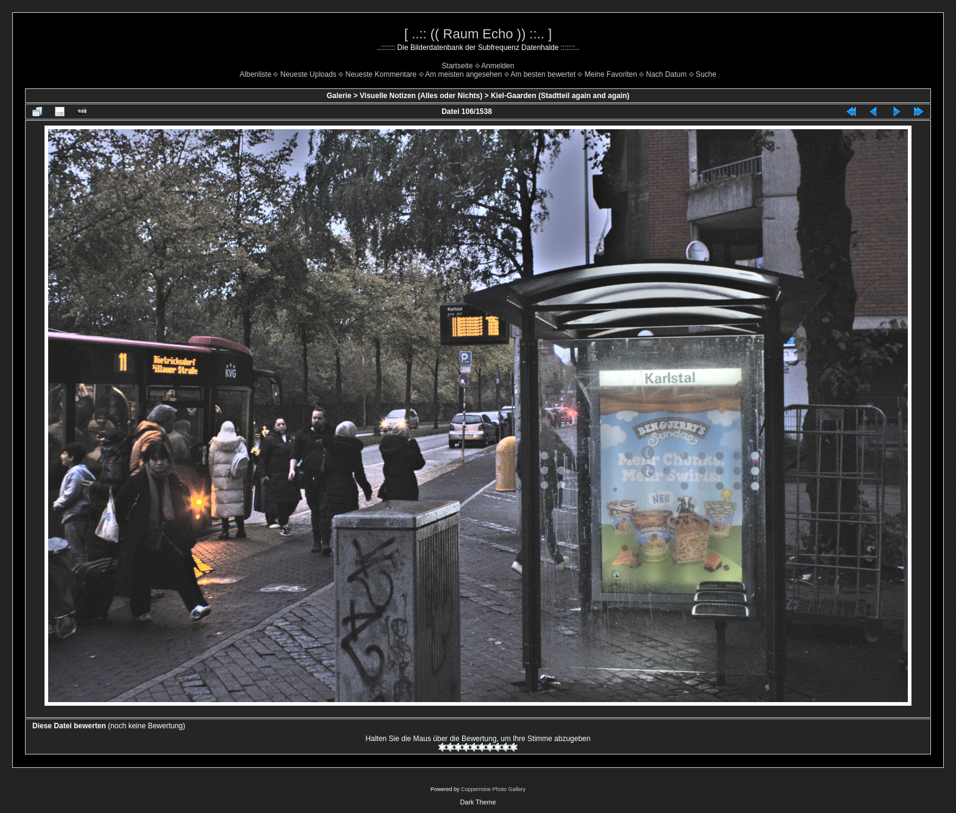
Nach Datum (666, 74)
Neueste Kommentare (381, 74)
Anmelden (497, 66)
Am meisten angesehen (463, 74)
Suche (706, 74)
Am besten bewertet (543, 74)
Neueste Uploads (308, 74)
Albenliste (255, 74)
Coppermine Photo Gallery (493, 789)
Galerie (339, 95)
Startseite (457, 66)
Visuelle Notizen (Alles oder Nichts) (421, 95)
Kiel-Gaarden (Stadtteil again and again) (560, 95)
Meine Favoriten (611, 74)
